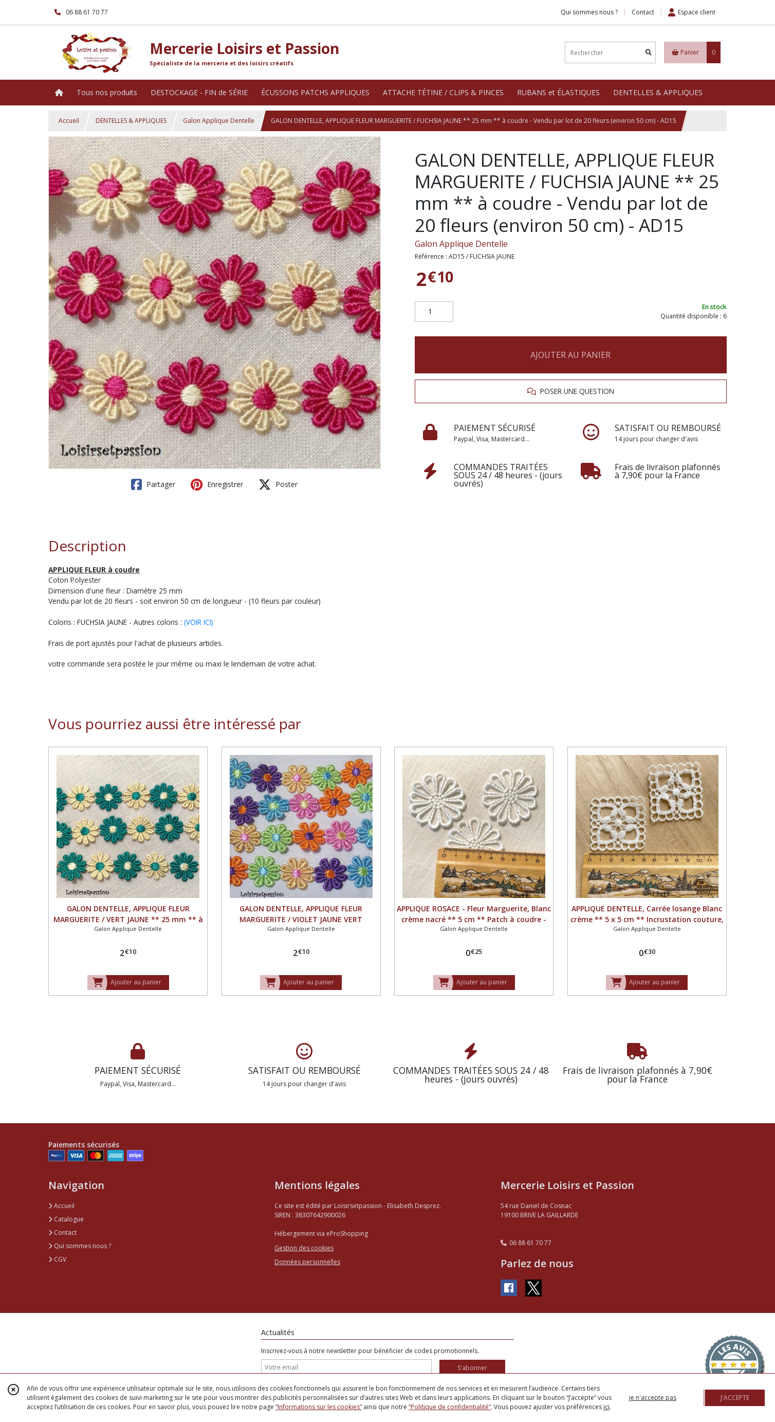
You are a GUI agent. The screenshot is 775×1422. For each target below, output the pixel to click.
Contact (643, 12)
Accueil (69, 120)
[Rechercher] (648, 53)
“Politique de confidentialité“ (450, 1406)
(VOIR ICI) (198, 622)
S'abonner (472, 1367)
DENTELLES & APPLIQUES (131, 120)
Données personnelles (307, 1261)
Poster (278, 484)
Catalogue (66, 1219)
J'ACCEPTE (735, 1397)
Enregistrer (217, 484)
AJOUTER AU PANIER (570, 355)
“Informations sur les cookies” (318, 1406)
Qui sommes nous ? (79, 1245)
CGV (57, 1259)
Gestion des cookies (304, 1248)
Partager (153, 484)
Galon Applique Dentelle (218, 120)
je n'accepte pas (652, 1397)
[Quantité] (434, 311)
